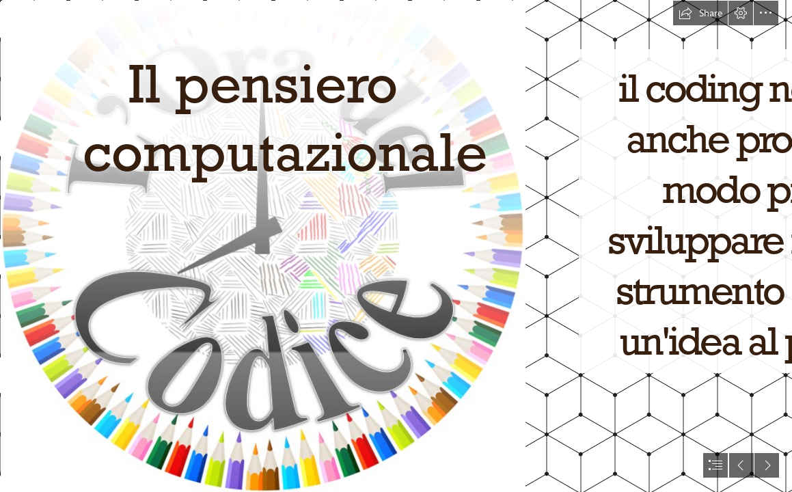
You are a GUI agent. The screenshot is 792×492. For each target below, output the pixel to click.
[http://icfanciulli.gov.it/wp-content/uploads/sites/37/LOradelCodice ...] (262, 246)
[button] (700, 13)
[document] (396, 246)
